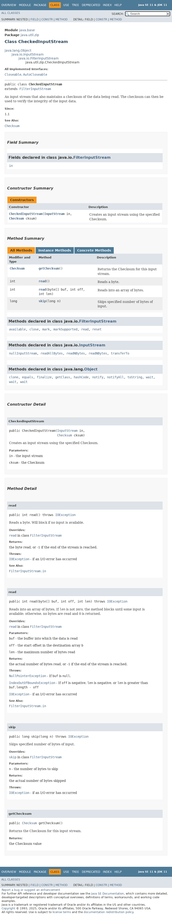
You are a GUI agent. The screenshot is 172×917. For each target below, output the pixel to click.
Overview (8, 5)
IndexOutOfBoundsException (32, 683)
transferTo (120, 353)
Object (91, 369)
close (34, 329)
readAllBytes (51, 353)
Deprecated (91, 5)
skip (42, 301)
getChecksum (49, 268)
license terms (61, 912)
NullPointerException (27, 676)
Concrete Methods (94, 250)
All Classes (10, 13)
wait (149, 377)
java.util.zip (30, 35)
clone (13, 377)
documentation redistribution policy (108, 912)
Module (25, 5)
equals (27, 377)
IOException (65, 515)
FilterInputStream (35, 89)
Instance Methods (54, 250)
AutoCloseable (35, 74)
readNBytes (75, 353)
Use (66, 5)
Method (61, 19)
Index (107, 5)
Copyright (8, 908)
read (42, 281)
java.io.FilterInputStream (38, 58)
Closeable (13, 74)
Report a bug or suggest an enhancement (31, 890)
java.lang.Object (18, 50)
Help (118, 5)
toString (134, 377)
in (11, 166)
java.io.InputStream (28, 54)
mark (46, 329)
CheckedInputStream (25, 214)
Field (35, 19)
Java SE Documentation (107, 893)
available (17, 329)
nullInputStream (23, 353)
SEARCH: (118, 14)
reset (96, 329)
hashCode (81, 377)
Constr (47, 19)
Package (40, 5)
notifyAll (115, 377)
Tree (75, 5)
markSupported (65, 329)
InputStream (54, 214)
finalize (44, 377)
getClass (62, 377)
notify (97, 377)
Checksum (16, 218)
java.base (27, 30)
